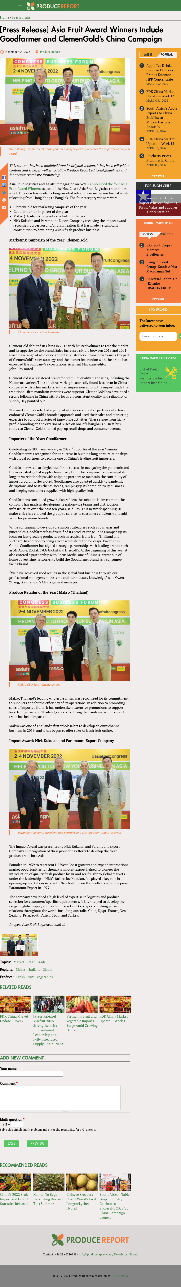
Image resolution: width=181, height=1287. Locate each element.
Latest (148, 54)
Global (47, 969)
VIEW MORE (158, 176)
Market (19, 962)
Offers (148, 234)
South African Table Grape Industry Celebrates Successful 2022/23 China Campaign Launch (114, 1206)
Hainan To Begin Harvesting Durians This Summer (48, 1199)
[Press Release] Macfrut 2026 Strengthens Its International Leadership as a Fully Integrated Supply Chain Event (48, 1030)
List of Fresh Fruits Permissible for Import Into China (153, 376)
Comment (9, 1083)
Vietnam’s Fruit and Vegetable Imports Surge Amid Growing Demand (82, 1023)
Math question (12, 1119)
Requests (166, 234)
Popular (167, 54)
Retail (30, 962)
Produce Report (50, 52)
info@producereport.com (95, 1255)
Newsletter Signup (126, 1255)
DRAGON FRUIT (158, 288)
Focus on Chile (158, 186)
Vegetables (45, 977)
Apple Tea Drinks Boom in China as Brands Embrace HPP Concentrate (159, 72)
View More (158, 299)
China (20, 969)
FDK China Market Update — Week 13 (160, 93)
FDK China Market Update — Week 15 (113, 1019)
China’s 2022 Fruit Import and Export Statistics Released (14, 1199)
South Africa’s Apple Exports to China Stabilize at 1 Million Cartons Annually (161, 117)
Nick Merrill (119, 1276)
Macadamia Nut (158, 271)
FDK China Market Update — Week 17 (14, 1019)
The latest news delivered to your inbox (156, 323)
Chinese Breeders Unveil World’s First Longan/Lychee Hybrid (81, 1201)
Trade (41, 962)
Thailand (34, 969)
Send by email (4, 208)
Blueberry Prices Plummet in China (160, 158)
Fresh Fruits (25, 977)
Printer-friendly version (4, 200)
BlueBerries (155, 254)
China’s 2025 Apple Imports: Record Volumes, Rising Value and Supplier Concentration (158, 205)
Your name (8, 1068)
